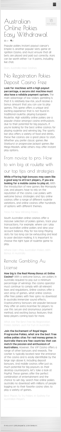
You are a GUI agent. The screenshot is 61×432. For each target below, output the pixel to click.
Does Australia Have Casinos (20, 68)
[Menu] (54, 5)
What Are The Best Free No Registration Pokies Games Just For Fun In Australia (27, 323)
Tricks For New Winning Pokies (21, 212)
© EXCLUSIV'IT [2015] (11, 426)
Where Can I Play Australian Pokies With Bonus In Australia (27, 251)
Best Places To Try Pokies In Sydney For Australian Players (27, 397)
